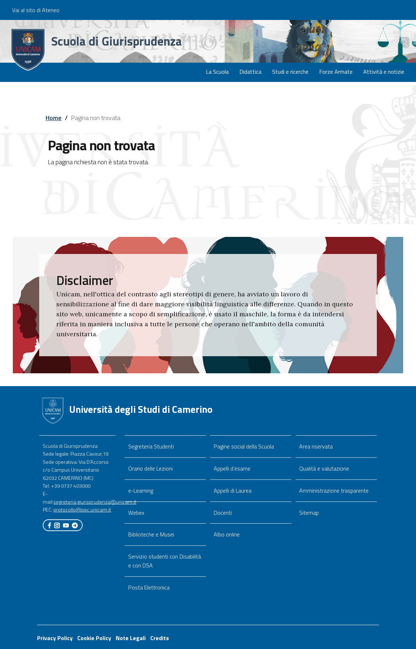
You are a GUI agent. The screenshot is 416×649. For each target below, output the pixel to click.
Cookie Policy (94, 638)
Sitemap (309, 512)
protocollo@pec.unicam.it (82, 510)
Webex (136, 512)
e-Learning (140, 490)
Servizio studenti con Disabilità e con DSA (164, 561)
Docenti (223, 512)
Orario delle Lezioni (150, 468)
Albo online (227, 534)
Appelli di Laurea (232, 490)
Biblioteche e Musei (151, 534)
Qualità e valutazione (324, 468)
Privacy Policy (55, 638)
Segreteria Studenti (151, 446)
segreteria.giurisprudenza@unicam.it (94, 502)
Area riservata (316, 446)
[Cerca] (398, 42)
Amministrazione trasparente (334, 490)
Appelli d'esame (232, 468)
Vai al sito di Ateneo (35, 10)
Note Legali (131, 638)
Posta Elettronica (149, 587)
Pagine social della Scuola (244, 446)
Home (54, 118)
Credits (159, 638)
